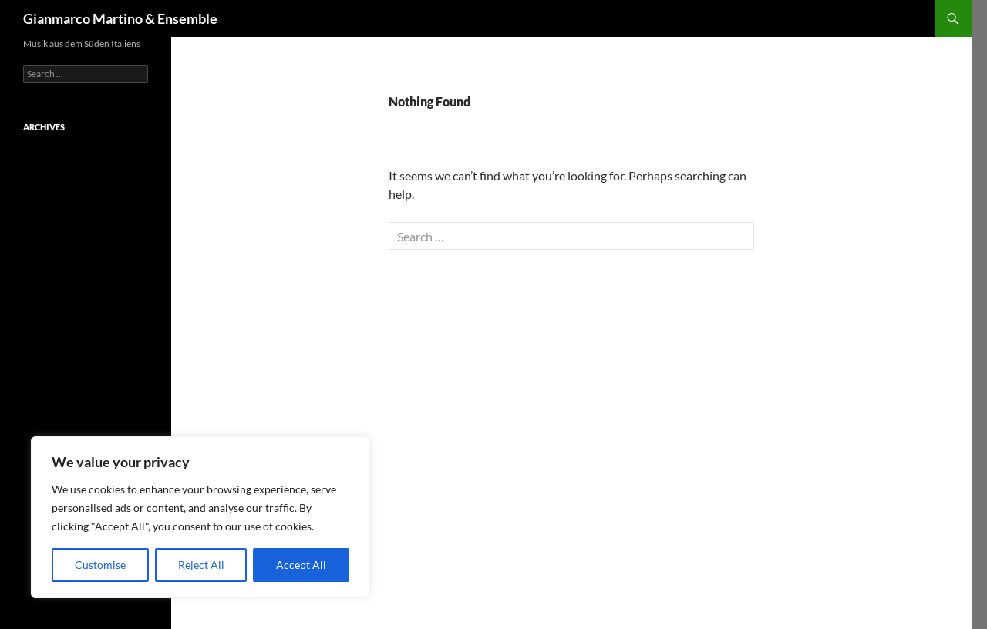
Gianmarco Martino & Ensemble (120, 18)
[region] (200, 517)
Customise (100, 564)
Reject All (201, 564)
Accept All (301, 564)
